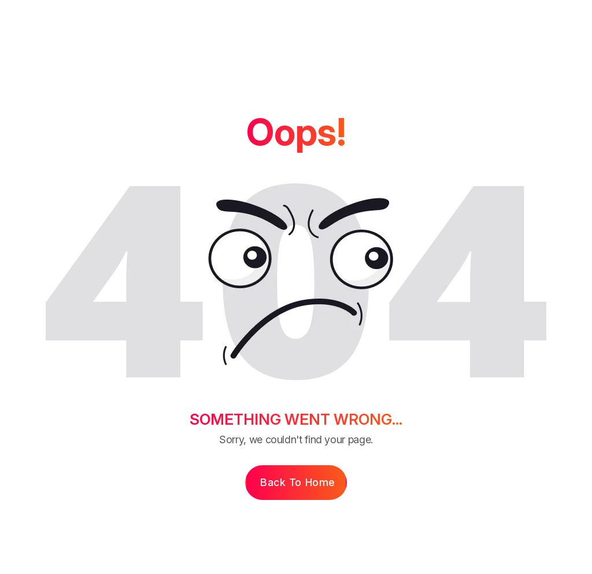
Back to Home (297, 482)
